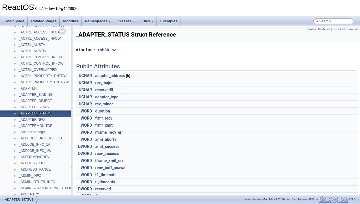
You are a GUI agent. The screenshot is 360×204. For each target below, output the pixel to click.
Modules (70, 21)
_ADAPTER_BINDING (36, 95)
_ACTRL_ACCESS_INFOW (40, 39)
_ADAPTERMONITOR (36, 126)
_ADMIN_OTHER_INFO (37, 182)
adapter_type (107, 97)
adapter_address (110, 75)
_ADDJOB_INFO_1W (35, 151)
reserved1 (104, 189)
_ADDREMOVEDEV (34, 157)
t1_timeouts (106, 175)
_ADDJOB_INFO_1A (34, 144)
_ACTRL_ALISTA (32, 45)
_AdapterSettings (32, 132)
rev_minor (104, 104)
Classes (126, 21)
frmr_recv (104, 118)
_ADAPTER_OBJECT (35, 101)
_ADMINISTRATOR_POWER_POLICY (48, 188)
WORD (86, 111)
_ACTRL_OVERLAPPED (38, 70)
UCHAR (85, 75)
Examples (168, 21)
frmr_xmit (104, 125)
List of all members (346, 29)
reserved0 (104, 90)
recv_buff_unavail (111, 167)
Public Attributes (319, 29)
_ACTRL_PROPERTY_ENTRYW (44, 82)
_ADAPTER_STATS (34, 107)
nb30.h (107, 50)
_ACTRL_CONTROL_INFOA (41, 57)
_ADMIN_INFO (30, 176)
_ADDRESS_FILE (32, 163)
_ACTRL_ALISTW (32, 51)
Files (148, 21)
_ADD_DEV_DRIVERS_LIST (41, 138)
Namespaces (98, 21)
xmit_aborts (106, 139)
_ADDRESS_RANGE (35, 169)
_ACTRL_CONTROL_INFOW (41, 63)
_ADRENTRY (29, 194)
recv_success (107, 153)
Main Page (15, 21)
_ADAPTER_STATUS (35, 113)
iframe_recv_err (109, 132)
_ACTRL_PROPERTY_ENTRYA (43, 76)
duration (102, 111)
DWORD (85, 146)
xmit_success (107, 146)
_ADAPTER (28, 88)
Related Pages (43, 21)
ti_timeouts (105, 182)
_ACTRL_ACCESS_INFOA (39, 32)
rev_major (104, 82)
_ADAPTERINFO (32, 120)
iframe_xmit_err (109, 160)
